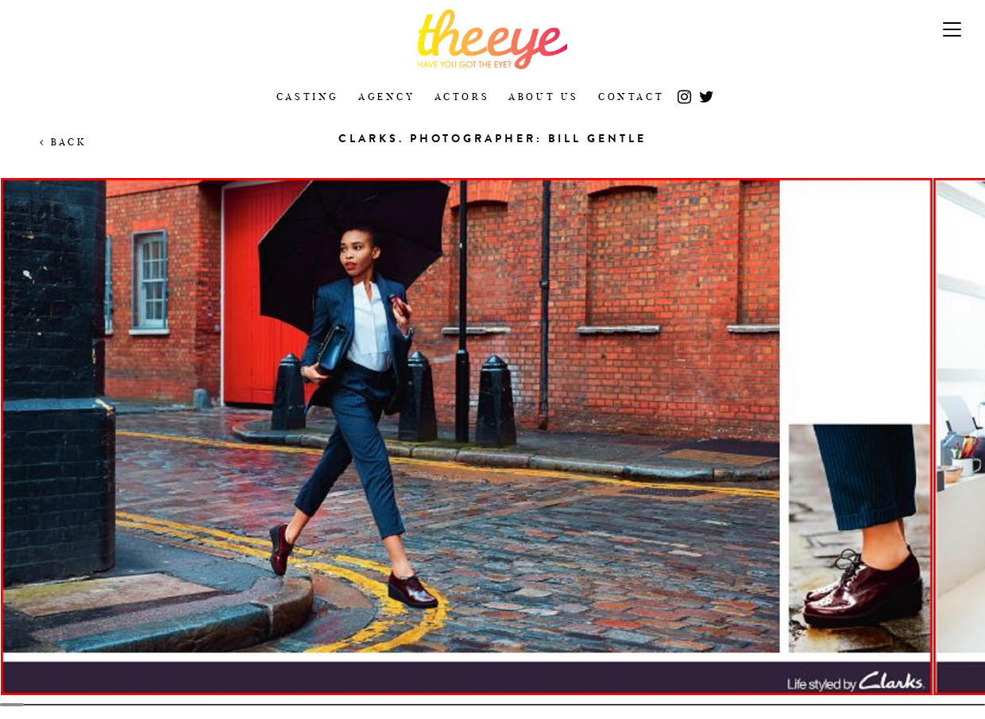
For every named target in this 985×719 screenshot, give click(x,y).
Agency (386, 96)
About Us (543, 96)
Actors (462, 96)
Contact (631, 96)
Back (63, 142)
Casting (307, 96)
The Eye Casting (492, 39)
